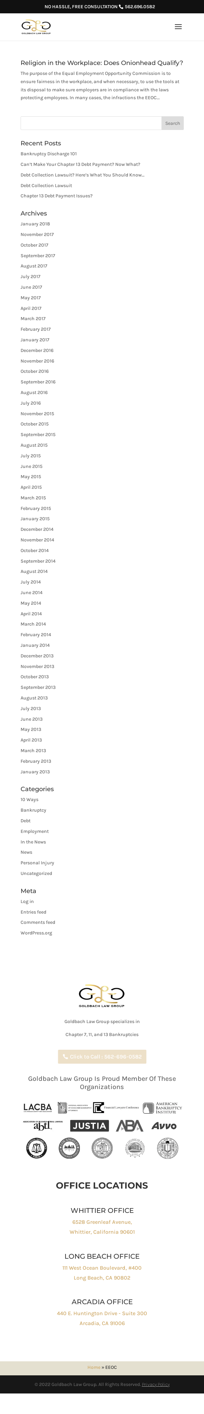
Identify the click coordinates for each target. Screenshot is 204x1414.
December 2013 (37, 656)
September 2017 (38, 256)
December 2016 (37, 350)
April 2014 (31, 614)
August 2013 (34, 698)
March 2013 (33, 751)
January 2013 (35, 772)
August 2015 (34, 445)
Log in (27, 901)
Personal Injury (37, 863)
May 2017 (31, 298)
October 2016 (35, 371)
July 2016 (31, 403)
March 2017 (33, 319)
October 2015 (35, 424)
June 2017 (31, 287)
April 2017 (31, 308)
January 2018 (35, 224)
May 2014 (31, 603)
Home (93, 1367)
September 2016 (38, 382)
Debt (26, 821)
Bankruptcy (33, 810)
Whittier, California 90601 (102, 1232)
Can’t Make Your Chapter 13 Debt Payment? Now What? (80, 164)
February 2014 (36, 635)
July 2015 (31, 456)
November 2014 (37, 540)
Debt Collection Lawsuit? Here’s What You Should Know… (82, 175)
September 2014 (38, 561)
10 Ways (29, 799)
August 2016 (34, 392)
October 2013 (35, 677)
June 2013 (32, 719)
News (26, 852)
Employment (35, 831)
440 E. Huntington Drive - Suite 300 (102, 1313)
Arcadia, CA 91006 (102, 1323)
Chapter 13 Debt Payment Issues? (57, 196)
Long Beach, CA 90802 (102, 1277)
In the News (33, 842)
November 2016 (37, 361)
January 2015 (35, 519)
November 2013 (37, 666)
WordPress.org (36, 933)
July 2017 (30, 276)
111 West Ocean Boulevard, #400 (102, 1268)
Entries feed (33, 912)
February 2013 (36, 761)
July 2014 (31, 582)
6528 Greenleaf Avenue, (102, 1222)
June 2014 (32, 592)
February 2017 (36, 329)
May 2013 (31, 729)
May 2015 (31, 477)
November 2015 (37, 414)
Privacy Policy (156, 1384)
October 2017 (34, 245)
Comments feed (38, 922)
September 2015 (38, 434)
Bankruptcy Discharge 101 (49, 154)
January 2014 (35, 645)
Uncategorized (36, 873)
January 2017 (35, 340)
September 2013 (38, 687)
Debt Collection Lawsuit (46, 185)
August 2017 (34, 266)
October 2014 (35, 550)
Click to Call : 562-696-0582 (106, 1056)
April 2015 (31, 487)
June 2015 (32, 466)
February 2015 (36, 508)
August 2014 (34, 571)
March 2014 (33, 624)
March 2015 (33, 498)
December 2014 (37, 529)
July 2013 (31, 708)
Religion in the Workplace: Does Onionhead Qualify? (102, 63)
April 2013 (31, 740)
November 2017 (37, 234)
